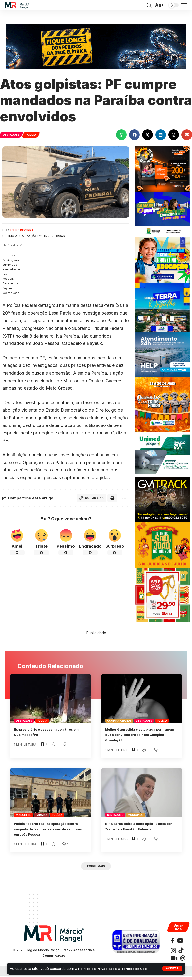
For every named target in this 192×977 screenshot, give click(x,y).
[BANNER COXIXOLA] (162, 306)
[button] (172, 968)
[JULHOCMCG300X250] (162, 214)
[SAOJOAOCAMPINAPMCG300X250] (162, 544)
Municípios (136, 815)
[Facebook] (173, 941)
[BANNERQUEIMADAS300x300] (162, 404)
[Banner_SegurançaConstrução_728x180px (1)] (96, 46)
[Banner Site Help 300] (162, 354)
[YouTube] (180, 941)
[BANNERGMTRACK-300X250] (162, 499)
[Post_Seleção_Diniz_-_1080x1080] (162, 594)
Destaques (11, 134)
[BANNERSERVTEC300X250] (162, 168)
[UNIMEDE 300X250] (162, 454)
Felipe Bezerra (23, 230)
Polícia (32, 134)
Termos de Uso (138, 968)
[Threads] (183, 959)
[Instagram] (173, 951)
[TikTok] (181, 951)
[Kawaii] (174, 959)
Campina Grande (119, 720)
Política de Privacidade (99, 968)
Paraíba (41, 815)
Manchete (23, 815)
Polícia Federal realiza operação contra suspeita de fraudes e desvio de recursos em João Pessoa (48, 829)
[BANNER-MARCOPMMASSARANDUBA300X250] (162, 259)
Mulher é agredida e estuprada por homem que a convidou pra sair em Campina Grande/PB (138, 735)
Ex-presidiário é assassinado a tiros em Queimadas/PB (48, 732)
